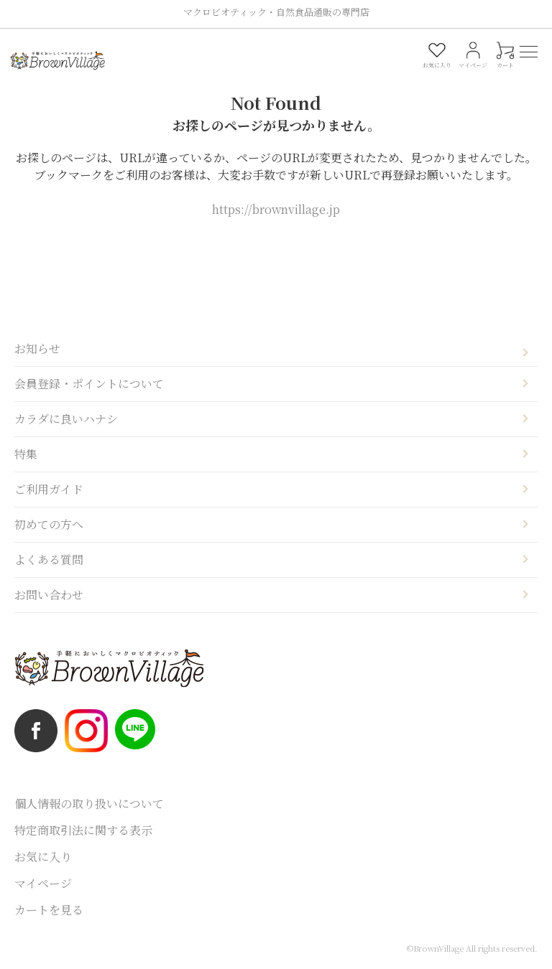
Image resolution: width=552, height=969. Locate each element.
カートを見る (48, 910)
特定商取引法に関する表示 (83, 830)
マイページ (43, 883)
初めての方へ (48, 524)
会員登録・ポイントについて (89, 383)
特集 (25, 454)
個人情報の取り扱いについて (89, 803)
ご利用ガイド (48, 489)
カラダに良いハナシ (66, 419)
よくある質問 (48, 559)
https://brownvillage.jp (276, 209)
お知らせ (37, 348)
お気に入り (43, 856)
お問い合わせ (48, 594)
